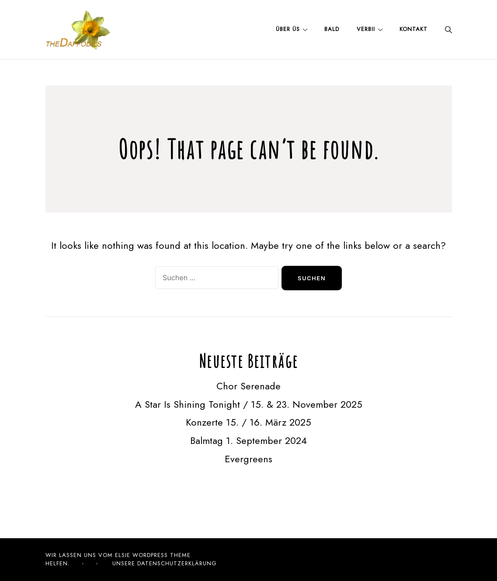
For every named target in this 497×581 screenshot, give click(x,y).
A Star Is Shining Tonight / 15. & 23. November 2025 (248, 404)
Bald (331, 29)
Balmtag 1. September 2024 (248, 440)
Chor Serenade (248, 386)
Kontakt (413, 29)
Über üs (288, 29)
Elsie (122, 555)
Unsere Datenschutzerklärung (164, 563)
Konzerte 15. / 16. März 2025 (248, 422)
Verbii (366, 29)
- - (90, 563)
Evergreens (248, 459)
